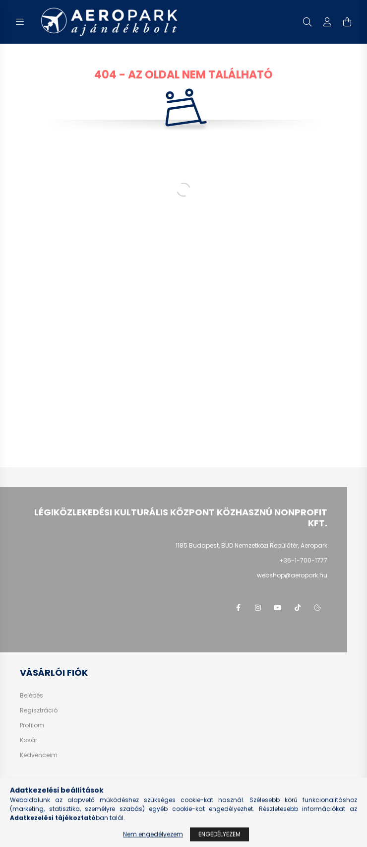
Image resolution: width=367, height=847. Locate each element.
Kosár (28, 740)
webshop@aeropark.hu (292, 575)
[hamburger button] (20, 22)
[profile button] (327, 22)
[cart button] (347, 22)
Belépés (31, 695)
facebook (238, 608)
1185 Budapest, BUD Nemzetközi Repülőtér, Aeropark (251, 545)
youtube (278, 608)
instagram (258, 608)
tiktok (297, 608)
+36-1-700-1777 (303, 560)
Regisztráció (39, 710)
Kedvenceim (39, 755)
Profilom (32, 725)
